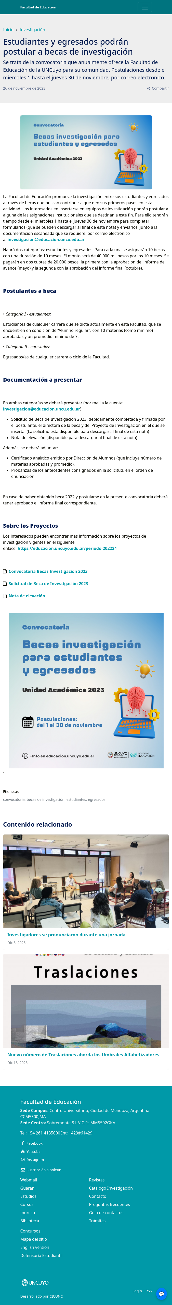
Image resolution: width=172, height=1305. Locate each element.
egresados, (97, 799)
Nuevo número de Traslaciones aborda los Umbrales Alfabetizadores (83, 1055)
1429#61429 (80, 1133)
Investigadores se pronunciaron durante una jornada (66, 935)
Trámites (97, 1221)
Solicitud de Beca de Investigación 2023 (48, 583)
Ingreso (27, 1212)
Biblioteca (29, 1221)
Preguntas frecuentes (109, 1204)
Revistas (97, 1180)
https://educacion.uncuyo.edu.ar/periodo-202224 (68, 548)
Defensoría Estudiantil (41, 1255)
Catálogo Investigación (111, 1188)
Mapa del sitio (33, 1239)
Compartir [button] (157, 88)
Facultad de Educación (38, 7)
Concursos (30, 1231)
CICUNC (56, 1296)
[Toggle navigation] (145, 7)
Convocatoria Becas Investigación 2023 (48, 571)
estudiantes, (77, 799)
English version (34, 1247)
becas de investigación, (46, 799)
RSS (148, 1290)
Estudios (28, 1196)
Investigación (32, 29)
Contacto (98, 1196)
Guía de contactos (106, 1212)
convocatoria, (14, 799)
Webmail (28, 1180)
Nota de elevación (27, 596)
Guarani (28, 1188)
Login (137, 1290)
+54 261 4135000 (44, 1133)
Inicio (8, 29)
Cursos (27, 1204)
